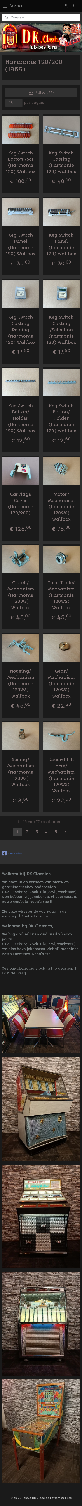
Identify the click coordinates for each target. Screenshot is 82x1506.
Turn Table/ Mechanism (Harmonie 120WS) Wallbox (61, 595)
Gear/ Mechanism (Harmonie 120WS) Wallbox (61, 684)
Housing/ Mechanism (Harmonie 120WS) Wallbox (20, 684)
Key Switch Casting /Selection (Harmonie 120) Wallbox (61, 330)
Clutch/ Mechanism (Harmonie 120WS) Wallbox (20, 595)
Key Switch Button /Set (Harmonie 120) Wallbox (20, 162)
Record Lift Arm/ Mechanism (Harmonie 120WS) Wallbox (61, 775)
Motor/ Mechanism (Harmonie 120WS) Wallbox (61, 507)
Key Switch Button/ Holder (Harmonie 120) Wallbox (20, 418)
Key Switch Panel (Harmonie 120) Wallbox (20, 244)
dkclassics (12, 853)
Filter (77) (41, 92)
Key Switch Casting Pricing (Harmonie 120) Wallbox (20, 330)
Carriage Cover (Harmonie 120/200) (20, 504)
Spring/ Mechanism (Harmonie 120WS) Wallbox (20, 772)
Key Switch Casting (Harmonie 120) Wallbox (61, 162)
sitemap (58, 1497)
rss (69, 1497)
